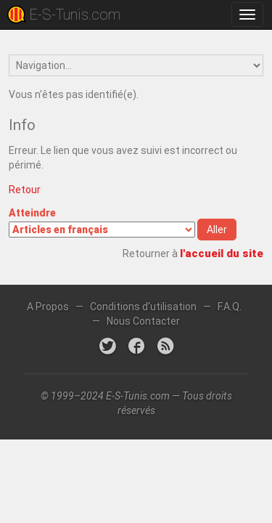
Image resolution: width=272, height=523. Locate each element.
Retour (25, 189)
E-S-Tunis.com (74, 14)
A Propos (48, 306)
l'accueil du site (221, 253)
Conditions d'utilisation (143, 306)
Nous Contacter (143, 321)
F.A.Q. (230, 306)
